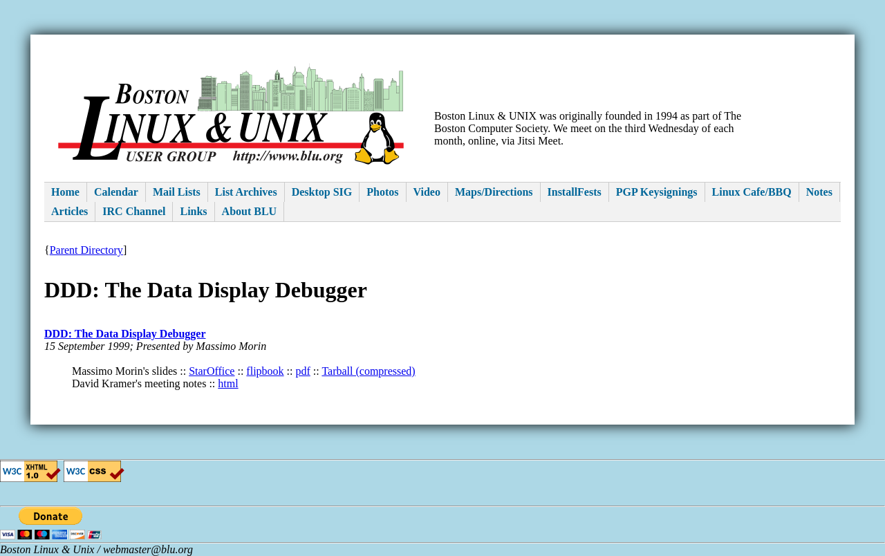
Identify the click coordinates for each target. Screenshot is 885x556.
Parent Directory (86, 250)
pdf (302, 371)
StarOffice (211, 371)
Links (193, 211)
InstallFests (575, 192)
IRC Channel (133, 211)
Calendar (116, 192)
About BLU (249, 211)
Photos (382, 192)
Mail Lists (177, 192)
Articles (69, 211)
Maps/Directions (494, 192)
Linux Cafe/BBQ (752, 192)
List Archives (246, 192)
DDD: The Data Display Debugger (124, 334)
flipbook (264, 371)
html (228, 383)
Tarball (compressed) (368, 371)
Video (426, 192)
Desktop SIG (322, 192)
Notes (819, 192)
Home (65, 192)
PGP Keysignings (657, 192)
